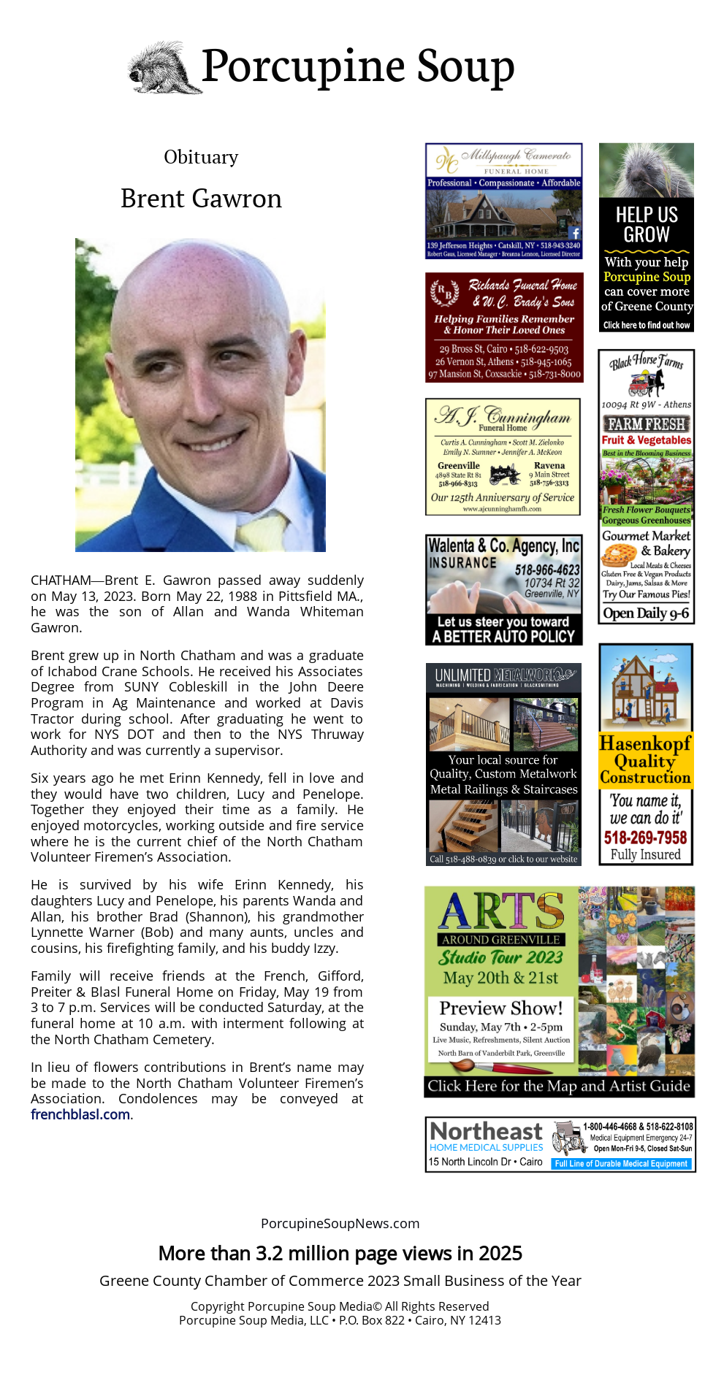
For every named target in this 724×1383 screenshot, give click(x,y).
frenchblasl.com (80, 1114)
